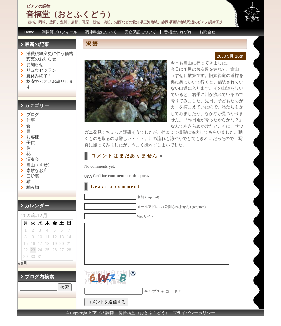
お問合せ (207, 32)
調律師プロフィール (59, 32)
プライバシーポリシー (194, 322)
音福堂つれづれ (178, 32)
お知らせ (34, 64)
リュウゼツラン (41, 70)
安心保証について (140, 32)
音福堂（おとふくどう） (70, 14)
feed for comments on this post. (116, 176)
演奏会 (32, 159)
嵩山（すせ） (39, 165)
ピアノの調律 (38, 6)
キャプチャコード (161, 301)
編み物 (32, 187)
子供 (30, 142)
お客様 (32, 137)
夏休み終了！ (39, 76)
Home (29, 32)
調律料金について (101, 32)
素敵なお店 (37, 170)
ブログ (32, 114)
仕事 (30, 120)
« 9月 (23, 263)
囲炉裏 (32, 176)
